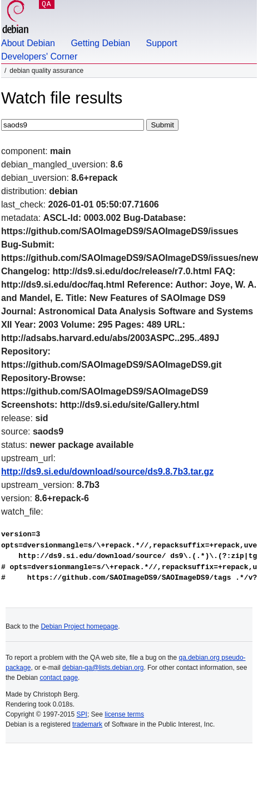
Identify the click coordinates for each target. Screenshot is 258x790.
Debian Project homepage (79, 626)
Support (161, 43)
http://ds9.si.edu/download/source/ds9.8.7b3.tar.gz (107, 471)
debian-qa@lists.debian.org (102, 668)
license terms (124, 714)
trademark (87, 724)
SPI (82, 714)
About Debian (28, 43)
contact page (58, 678)
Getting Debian (100, 43)
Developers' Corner (39, 56)
